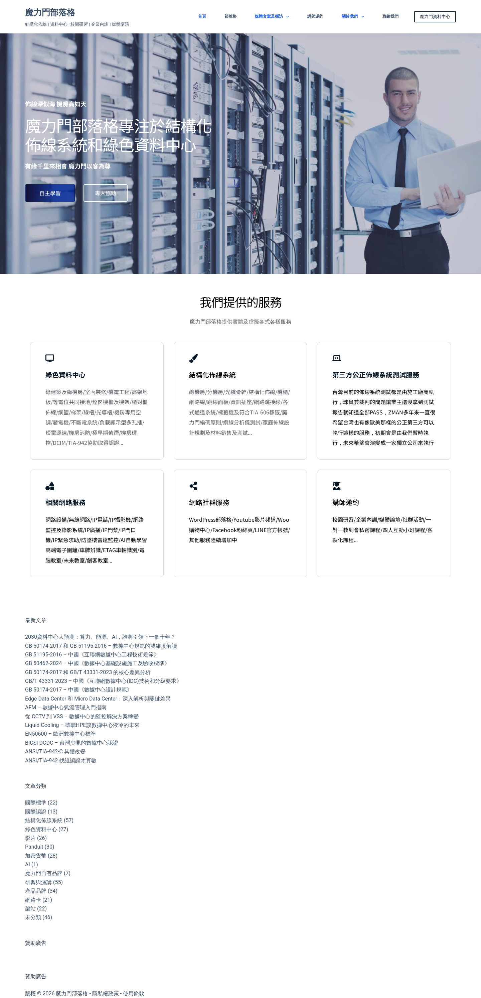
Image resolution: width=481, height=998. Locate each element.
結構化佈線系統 (43, 820)
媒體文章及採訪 (273, 17)
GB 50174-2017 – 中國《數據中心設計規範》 (78, 690)
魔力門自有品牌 (43, 873)
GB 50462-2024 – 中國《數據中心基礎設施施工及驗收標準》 (97, 663)
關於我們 (354, 17)
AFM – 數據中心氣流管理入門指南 (66, 707)
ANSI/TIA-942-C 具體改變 (55, 751)
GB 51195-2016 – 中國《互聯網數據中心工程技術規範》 (92, 654)
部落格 (230, 16)
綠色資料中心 (41, 829)
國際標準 (35, 802)
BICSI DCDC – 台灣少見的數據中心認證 (71, 743)
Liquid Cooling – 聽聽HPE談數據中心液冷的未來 (82, 725)
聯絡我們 (390, 16)
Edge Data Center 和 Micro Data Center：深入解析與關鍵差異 (98, 699)
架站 (30, 908)
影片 (30, 838)
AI (27, 864)
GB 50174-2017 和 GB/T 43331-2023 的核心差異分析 (88, 672)
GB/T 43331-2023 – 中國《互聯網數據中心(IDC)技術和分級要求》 (103, 681)
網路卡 (33, 900)
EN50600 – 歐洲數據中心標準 (60, 734)
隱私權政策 (105, 993)
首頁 (202, 16)
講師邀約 (315, 16)
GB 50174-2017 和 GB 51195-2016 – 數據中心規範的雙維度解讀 (101, 646)
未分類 (33, 917)
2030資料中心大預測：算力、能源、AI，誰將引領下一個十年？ (100, 637)
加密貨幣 (35, 856)
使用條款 (133, 993)
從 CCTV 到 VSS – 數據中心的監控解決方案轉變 (82, 716)
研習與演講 (38, 882)
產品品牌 (35, 891)
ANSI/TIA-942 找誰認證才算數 (61, 760)
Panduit (34, 847)
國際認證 (35, 811)
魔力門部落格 (50, 12)
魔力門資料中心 (435, 16)
